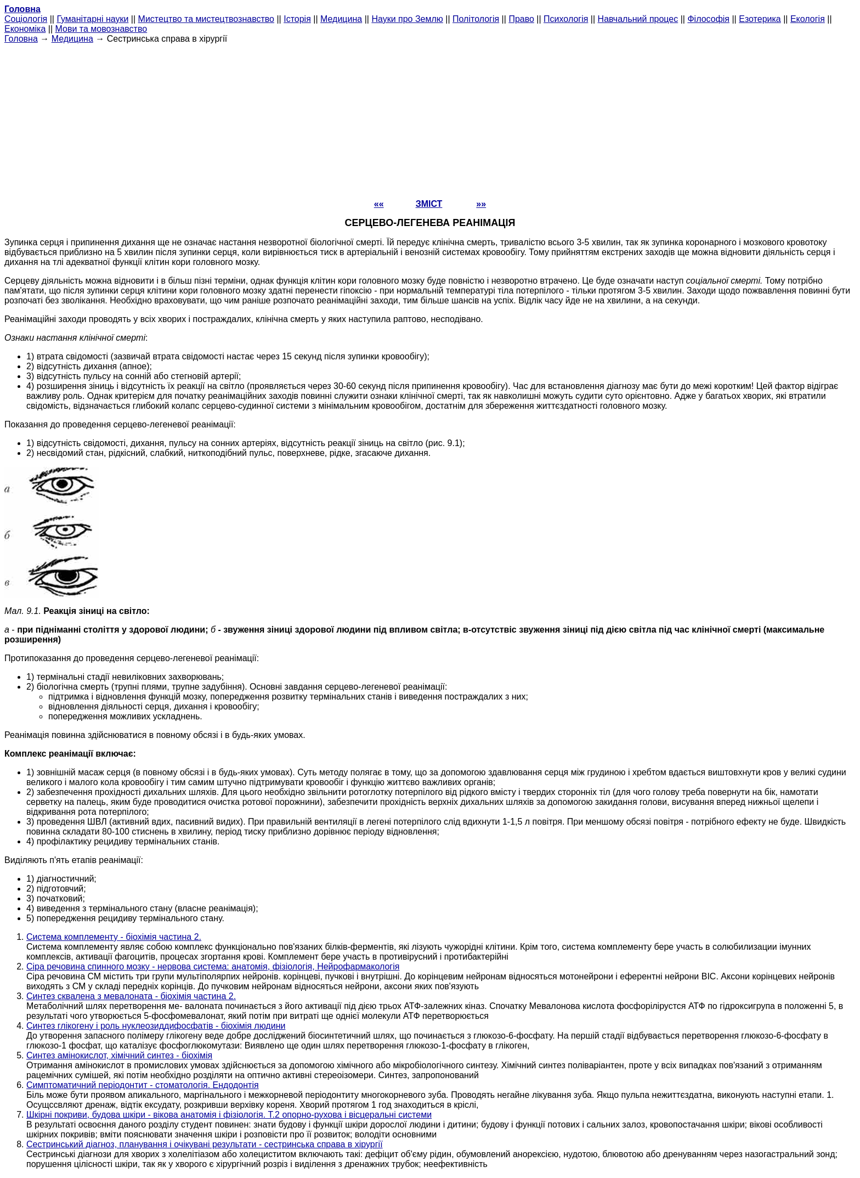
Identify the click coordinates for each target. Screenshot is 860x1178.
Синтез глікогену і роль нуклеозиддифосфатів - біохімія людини (155, 1025)
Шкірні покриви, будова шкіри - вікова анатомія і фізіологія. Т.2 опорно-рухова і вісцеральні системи (229, 1114)
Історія (297, 19)
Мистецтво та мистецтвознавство (206, 19)
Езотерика (760, 19)
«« (379, 203)
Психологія (566, 19)
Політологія (475, 19)
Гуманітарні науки (92, 19)
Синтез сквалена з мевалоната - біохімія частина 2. (131, 996)
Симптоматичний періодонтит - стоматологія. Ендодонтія (142, 1085)
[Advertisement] (430, 121)
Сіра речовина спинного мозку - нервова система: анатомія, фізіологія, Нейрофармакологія (212, 966)
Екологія (807, 19)
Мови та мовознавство (101, 28)
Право (521, 19)
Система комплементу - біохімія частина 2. (113, 937)
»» (481, 203)
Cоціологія (25, 19)
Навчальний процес (638, 19)
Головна (21, 38)
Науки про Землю (407, 19)
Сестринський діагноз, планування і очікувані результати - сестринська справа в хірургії (204, 1144)
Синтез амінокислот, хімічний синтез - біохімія (119, 1055)
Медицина (341, 19)
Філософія (708, 19)
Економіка (25, 28)
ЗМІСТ (429, 203)
